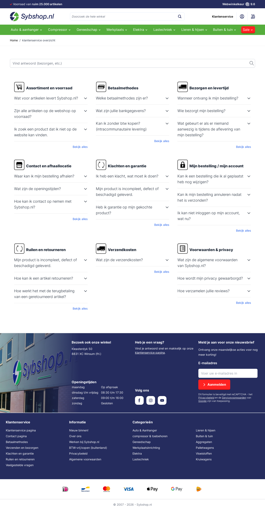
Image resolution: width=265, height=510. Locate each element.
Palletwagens (205, 447)
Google (202, 400)
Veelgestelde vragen (20, 465)
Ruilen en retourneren (20, 459)
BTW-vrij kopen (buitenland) (88, 447)
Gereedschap (141, 442)
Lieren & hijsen (205, 430)
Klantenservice (222, 16)
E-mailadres (207, 363)
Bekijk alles (80, 146)
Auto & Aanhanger (144, 430)
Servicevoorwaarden (234, 397)
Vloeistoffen (204, 453)
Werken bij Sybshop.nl (84, 442)
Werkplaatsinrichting (146, 447)
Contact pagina (16, 436)
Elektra (137, 453)
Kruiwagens (204, 459)
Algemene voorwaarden (85, 459)
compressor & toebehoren (149, 436)
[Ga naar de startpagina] (32, 16)
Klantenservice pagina (21, 430)
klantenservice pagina (150, 352)
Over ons (75, 436)
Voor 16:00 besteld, (43, 4)
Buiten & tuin (204, 436)
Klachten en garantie (20, 453)
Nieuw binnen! (78, 430)
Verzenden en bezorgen (22, 447)
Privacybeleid (206, 397)
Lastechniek (140, 459)
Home (14, 40)
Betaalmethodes (17, 442)
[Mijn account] (242, 16)
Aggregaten (204, 442)
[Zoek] (132, 63)
